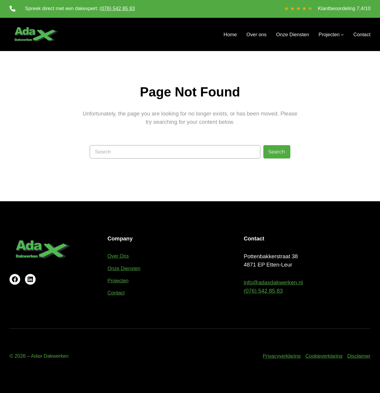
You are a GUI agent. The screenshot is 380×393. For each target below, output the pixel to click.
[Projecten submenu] (331, 35)
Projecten (118, 280)
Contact (116, 293)
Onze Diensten (123, 268)
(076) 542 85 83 (117, 8)
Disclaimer (358, 356)
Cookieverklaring (324, 356)
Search (276, 152)
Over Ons (118, 256)
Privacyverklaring (282, 356)
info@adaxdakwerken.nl (273, 282)
